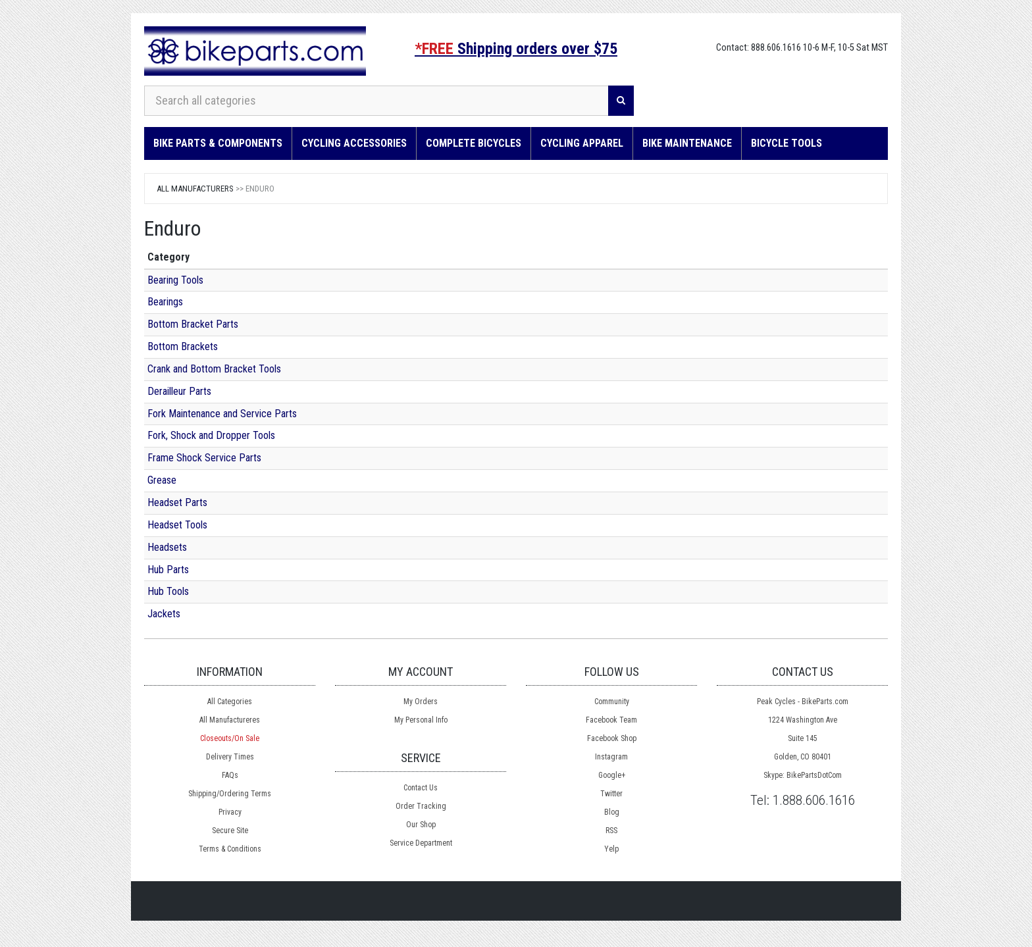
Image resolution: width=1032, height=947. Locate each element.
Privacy (230, 812)
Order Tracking (421, 806)
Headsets (167, 547)
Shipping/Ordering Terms (229, 793)
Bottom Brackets (182, 346)
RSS (611, 830)
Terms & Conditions (230, 849)
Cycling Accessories (354, 143)
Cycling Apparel (581, 143)
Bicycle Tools (786, 143)
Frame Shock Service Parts (204, 457)
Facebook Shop (611, 738)
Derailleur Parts (179, 391)
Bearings (165, 301)
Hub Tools (168, 591)
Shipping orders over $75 (516, 48)
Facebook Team (611, 720)
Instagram (611, 756)
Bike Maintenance (687, 143)
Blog (611, 812)
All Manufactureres (229, 720)
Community (611, 701)
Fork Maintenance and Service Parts (222, 413)
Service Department (421, 843)
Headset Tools (177, 525)
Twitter (611, 793)
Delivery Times (230, 756)
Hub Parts (168, 569)
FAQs (230, 775)
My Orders (420, 701)
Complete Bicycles (473, 143)
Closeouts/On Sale (229, 738)
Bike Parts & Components (217, 143)
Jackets (163, 613)
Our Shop (421, 824)
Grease (161, 480)
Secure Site (230, 830)
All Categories (229, 701)
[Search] (621, 101)
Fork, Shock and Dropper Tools (211, 435)
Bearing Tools (175, 280)
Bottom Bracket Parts (192, 324)
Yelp (611, 849)
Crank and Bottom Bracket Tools (214, 369)
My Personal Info (421, 720)
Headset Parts (177, 502)
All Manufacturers (195, 188)
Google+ (611, 775)
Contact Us (420, 787)
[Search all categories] (376, 101)
